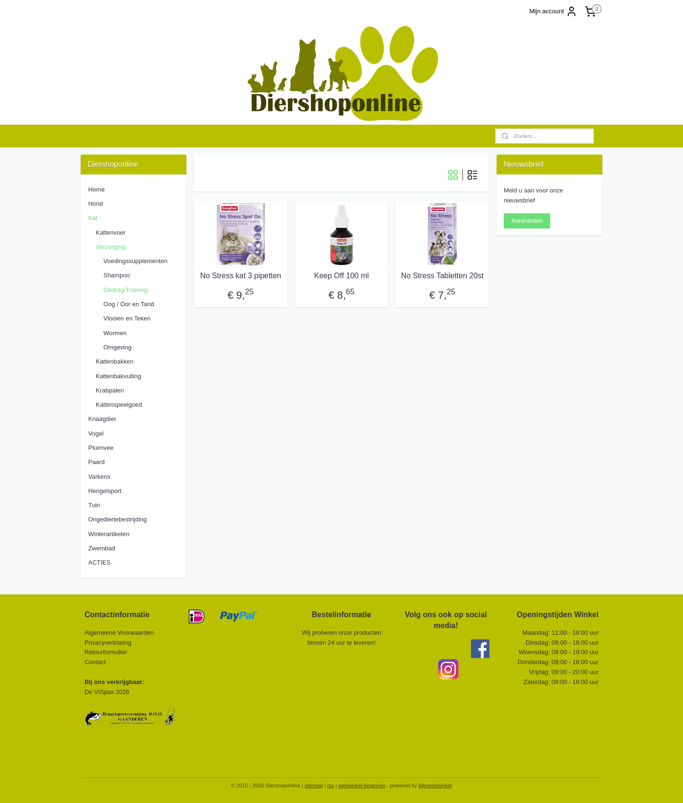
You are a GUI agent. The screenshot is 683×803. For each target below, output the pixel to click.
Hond (95, 203)
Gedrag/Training (125, 289)
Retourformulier (105, 652)
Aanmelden (527, 220)
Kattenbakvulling (118, 376)
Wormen (115, 333)
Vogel (96, 433)
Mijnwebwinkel (435, 785)
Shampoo (116, 275)
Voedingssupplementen (135, 261)
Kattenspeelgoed (119, 404)
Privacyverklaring (107, 642)
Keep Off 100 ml (341, 276)
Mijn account (553, 11)
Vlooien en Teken (127, 318)
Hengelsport (104, 490)
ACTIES (99, 562)
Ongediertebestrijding (117, 519)
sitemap (314, 785)
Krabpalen (110, 390)
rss (330, 785)
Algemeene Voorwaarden (119, 632)
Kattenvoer (111, 232)
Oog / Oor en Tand (128, 304)
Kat (93, 217)
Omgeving (117, 347)
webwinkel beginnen (361, 785)
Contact (95, 662)
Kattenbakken (115, 361)
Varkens (99, 476)
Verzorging (110, 246)
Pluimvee (100, 447)
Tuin (94, 505)
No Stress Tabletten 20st (442, 276)
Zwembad (101, 548)
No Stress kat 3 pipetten (240, 276)
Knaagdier (102, 418)
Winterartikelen (108, 534)
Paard (96, 461)
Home (96, 189)
